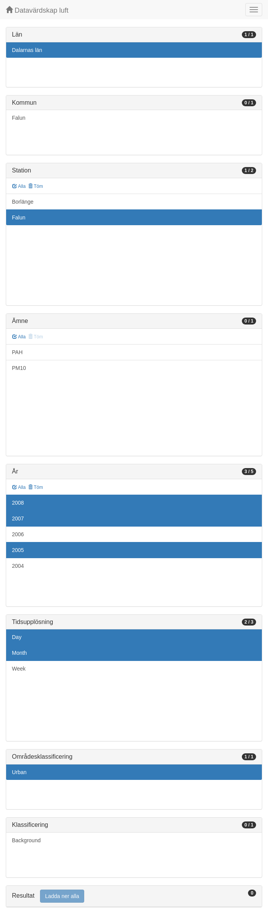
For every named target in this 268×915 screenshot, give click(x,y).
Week (19, 669)
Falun (18, 118)
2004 (18, 566)
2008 (18, 503)
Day (17, 637)
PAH (17, 352)
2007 (18, 518)
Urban (19, 772)
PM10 (19, 368)
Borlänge (22, 202)
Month (19, 653)
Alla (19, 186)
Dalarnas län (27, 50)
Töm (35, 186)
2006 (18, 534)
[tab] (134, 896)
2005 (18, 550)
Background (26, 840)
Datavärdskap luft (37, 10)
